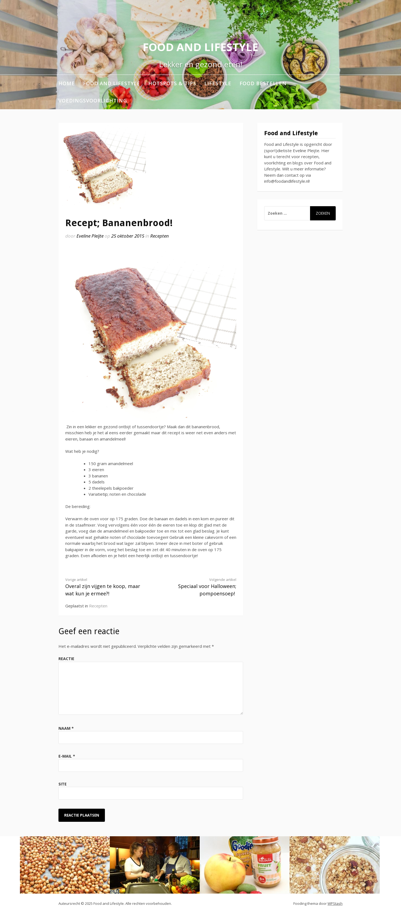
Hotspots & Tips (172, 83)
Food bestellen (263, 83)
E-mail (66, 756)
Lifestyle (217, 83)
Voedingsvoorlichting (92, 100)
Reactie (66, 658)
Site (62, 784)
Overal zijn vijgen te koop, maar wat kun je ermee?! (103, 587)
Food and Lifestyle (200, 46)
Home (66, 83)
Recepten (159, 236)
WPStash (335, 903)
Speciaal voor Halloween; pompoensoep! (197, 587)
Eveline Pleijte (90, 236)
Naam (66, 728)
